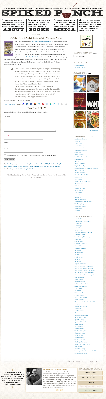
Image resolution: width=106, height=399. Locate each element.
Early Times (52, 166)
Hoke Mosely (13, 169)
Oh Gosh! (77, 304)
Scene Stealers (79, 195)
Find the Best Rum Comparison (84, 268)
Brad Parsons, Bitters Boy (82, 237)
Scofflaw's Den (79, 311)
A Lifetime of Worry (81, 139)
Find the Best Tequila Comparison (85, 270)
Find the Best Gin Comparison (84, 266)
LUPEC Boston (79, 295)
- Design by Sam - (90, 390)
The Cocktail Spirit (80, 331)
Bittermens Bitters (80, 234)
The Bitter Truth (79, 328)
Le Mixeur (78, 290)
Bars (11, 171)
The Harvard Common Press (83, 201)
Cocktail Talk (44, 166)
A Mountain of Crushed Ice (83, 221)
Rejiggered (78, 308)
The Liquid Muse (80, 333)
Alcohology (78, 226)
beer (8, 166)
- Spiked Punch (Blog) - (90, 377)
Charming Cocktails (80, 243)
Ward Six (77, 210)
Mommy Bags (79, 184)
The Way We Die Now (33, 57)
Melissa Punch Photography (83, 181)
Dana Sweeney (79, 154)
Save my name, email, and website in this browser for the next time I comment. (31, 158)
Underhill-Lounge (80, 349)
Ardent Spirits (79, 228)
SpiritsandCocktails (80, 322)
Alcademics (78, 223)
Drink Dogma (79, 252)
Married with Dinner (81, 297)
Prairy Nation (79, 190)
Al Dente (77, 141)
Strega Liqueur (79, 324)
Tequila (27, 171)
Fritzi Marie (78, 177)
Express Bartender (80, 263)
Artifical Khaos (79, 146)
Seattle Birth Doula (80, 199)
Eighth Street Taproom (81, 166)
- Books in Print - (90, 372)
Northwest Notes (80, 188)
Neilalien (77, 186)
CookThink (78, 152)
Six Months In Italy (80, 67)
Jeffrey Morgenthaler (81, 286)
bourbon (27, 166)
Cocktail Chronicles (80, 246)
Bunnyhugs (78, 239)
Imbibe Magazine (80, 281)
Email (6, 145)
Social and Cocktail (80, 317)
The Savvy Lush (79, 337)
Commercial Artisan (81, 150)
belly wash (13, 166)
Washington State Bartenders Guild (85, 351)
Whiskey (57, 169)
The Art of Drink (80, 326)
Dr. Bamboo (78, 250)
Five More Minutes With (82, 175)
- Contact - (90, 382)
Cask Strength (79, 241)
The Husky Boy (79, 204)
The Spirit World (80, 340)
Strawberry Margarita (34, 169)
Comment (7, 116)
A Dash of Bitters (80, 219)
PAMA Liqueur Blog (81, 306)
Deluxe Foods (79, 159)
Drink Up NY (79, 257)
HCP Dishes (78, 179)
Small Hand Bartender (81, 315)
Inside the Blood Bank (81, 284)
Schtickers (78, 197)
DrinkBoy (77, 259)
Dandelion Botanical (81, 157)
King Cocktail (79, 288)
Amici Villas (78, 143)
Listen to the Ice (79, 293)
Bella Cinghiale (79, 65)
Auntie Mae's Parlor (80, 148)
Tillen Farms (78, 208)
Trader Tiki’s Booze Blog (82, 344)
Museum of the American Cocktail (85, 302)
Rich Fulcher (78, 192)
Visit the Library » (94, 130)
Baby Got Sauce (79, 230)
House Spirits (79, 279)
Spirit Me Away (79, 319)
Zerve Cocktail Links (81, 353)
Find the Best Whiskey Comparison (85, 275)
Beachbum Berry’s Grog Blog (83, 232)
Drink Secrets (79, 255)
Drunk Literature (80, 163)
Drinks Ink (78, 261)
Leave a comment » (9, 104)
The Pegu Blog (79, 335)
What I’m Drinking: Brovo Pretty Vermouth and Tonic (27, 178)
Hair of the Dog (79, 277)
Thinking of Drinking (81, 342)
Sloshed (77, 313)
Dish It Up (78, 161)
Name (6, 138)
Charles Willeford (35, 166)
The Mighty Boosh (80, 206)
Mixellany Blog (79, 299)
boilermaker (20, 166)
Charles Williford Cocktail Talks (41, 42)
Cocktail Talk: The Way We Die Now (36, 37)
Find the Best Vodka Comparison (84, 272)
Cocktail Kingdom (80, 248)
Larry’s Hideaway (23, 169)
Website (6, 151)
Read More (59, 390)
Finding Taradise (80, 172)
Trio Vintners (78, 346)
